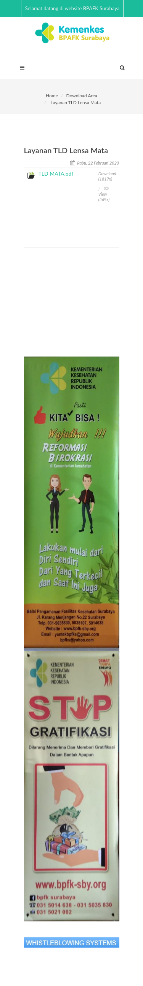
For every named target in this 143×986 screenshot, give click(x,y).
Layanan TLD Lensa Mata (75, 102)
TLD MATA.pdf (56, 173)
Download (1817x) (107, 176)
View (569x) (103, 194)
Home (52, 95)
